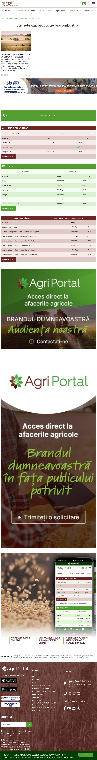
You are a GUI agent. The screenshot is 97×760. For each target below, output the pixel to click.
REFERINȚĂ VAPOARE (41, 685)
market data (29, 656)
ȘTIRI (34, 683)
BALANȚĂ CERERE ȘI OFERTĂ (44, 691)
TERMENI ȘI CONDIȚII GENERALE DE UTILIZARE (45, 704)
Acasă (3, 18)
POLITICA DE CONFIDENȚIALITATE (46, 708)
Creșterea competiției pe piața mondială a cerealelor (15, 55)
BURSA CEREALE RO (40, 688)
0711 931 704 (74, 694)
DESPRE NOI (37, 700)
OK (29, 724)
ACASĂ (35, 677)
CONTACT (36, 697)
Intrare (84, 3)
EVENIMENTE (37, 694)
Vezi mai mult (26, 75)
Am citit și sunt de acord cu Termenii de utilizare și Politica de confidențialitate (16, 733)
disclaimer (88, 657)
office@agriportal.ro (77, 701)
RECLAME (36, 711)
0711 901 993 (74, 693)
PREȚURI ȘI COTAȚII (40, 680)
